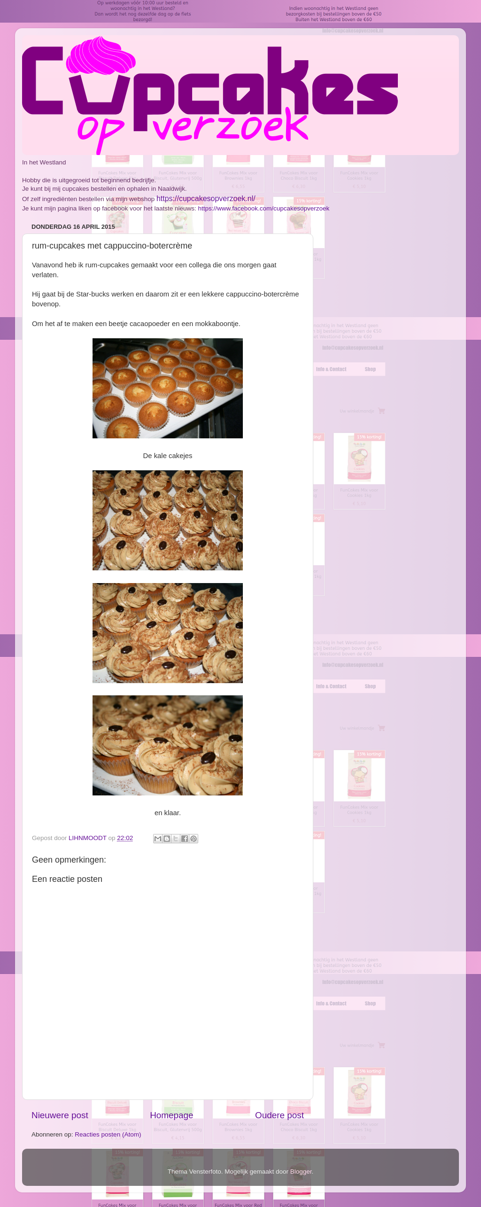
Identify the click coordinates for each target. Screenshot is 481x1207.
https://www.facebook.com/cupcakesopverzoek (263, 208)
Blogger (301, 1171)
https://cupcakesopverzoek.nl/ (206, 198)
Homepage (171, 1115)
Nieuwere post (59, 1115)
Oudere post (279, 1115)
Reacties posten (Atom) (108, 1134)
